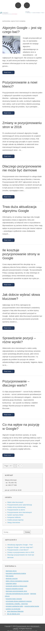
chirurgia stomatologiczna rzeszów (17, 593)
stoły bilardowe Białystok (15, 611)
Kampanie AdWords (14, 517)
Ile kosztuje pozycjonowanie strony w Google (21, 254)
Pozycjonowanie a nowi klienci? (17, 550)
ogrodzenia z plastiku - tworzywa (17, 604)
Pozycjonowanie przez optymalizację (19, 505)
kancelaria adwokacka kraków (16, 573)
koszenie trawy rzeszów (14, 599)
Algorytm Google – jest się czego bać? (20, 547)
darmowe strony (11, 571)
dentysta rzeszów (12, 578)
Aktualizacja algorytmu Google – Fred (20, 545)
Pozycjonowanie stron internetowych (19, 512)
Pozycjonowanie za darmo (16, 510)
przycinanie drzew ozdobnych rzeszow (19, 601)
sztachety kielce (11, 583)
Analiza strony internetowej (16, 507)
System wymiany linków (15, 515)
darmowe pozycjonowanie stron (16, 591)
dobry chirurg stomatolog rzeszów (17, 581)
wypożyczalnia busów (31, 606)
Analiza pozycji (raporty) (15, 520)
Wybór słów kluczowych (15, 502)
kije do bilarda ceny (13, 614)
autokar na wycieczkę (13, 609)
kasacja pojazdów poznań (14, 588)
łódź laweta (9, 576)
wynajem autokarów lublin (14, 606)
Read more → (8, 72)
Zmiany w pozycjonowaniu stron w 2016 (20, 552)
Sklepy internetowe (13, 522)
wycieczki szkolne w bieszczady (16, 586)
